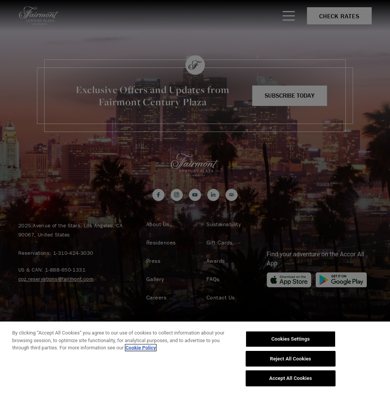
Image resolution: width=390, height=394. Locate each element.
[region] (195, 358)
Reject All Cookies (290, 359)
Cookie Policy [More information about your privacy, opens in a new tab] (141, 348)
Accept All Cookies (290, 378)
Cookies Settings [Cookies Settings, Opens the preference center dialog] (290, 339)
